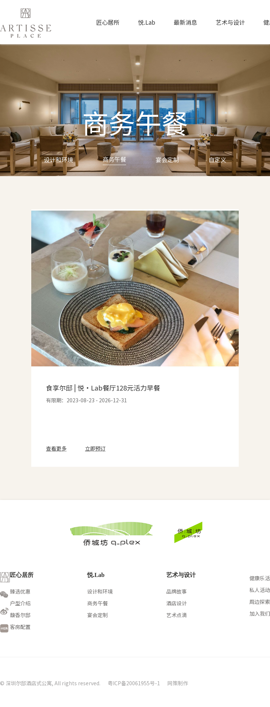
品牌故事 (176, 591)
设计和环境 (58, 159)
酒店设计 (176, 603)
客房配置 (20, 626)
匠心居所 (108, 22)
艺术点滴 (176, 615)
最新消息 (185, 22)
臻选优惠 (20, 591)
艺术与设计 (230, 22)
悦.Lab (146, 22)
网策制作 (177, 683)
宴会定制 (167, 159)
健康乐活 (259, 578)
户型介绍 (20, 603)
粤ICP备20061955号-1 (134, 683)
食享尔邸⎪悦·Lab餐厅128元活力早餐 (103, 387)
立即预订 (95, 448)
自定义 (217, 159)
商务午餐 (114, 159)
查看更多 (56, 448)
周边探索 (259, 601)
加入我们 (259, 613)
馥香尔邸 (20, 615)
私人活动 (259, 590)
